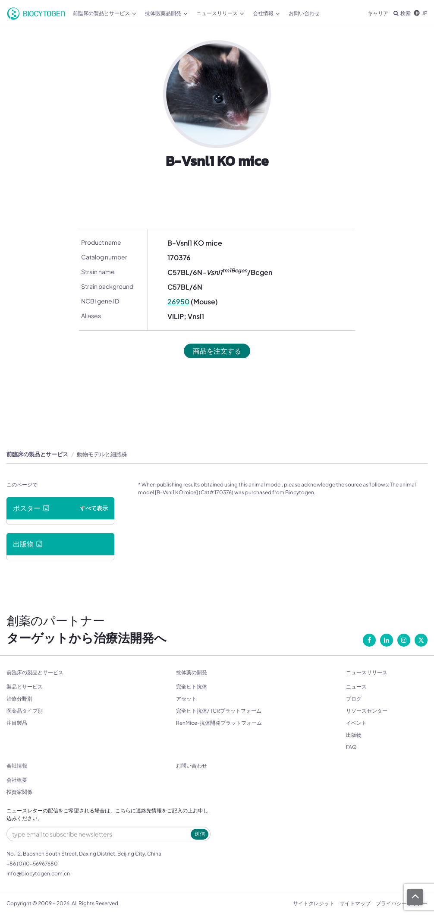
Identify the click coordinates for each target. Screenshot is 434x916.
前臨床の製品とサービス (104, 13)
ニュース (356, 686)
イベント (356, 723)
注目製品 (16, 723)
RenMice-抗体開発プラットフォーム (219, 723)
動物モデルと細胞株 (102, 454)
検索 (402, 13)
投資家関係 (19, 792)
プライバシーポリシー (402, 903)
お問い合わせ (304, 13)
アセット (186, 698)
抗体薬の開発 (191, 672)
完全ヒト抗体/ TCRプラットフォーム (218, 711)
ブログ (354, 698)
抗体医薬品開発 (166, 13)
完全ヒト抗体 (191, 686)
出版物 (354, 735)
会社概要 (16, 780)
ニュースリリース (220, 13)
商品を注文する (217, 350)
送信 (200, 834)
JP (421, 13)
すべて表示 (94, 508)
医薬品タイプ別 (24, 711)
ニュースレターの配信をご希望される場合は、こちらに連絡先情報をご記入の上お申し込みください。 (107, 814)
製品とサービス (24, 686)
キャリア (378, 13)
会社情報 (266, 13)
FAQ (351, 747)
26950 (178, 301)
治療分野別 (19, 698)
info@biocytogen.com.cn (38, 873)
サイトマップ (355, 903)
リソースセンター (366, 711)
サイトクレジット (313, 903)
